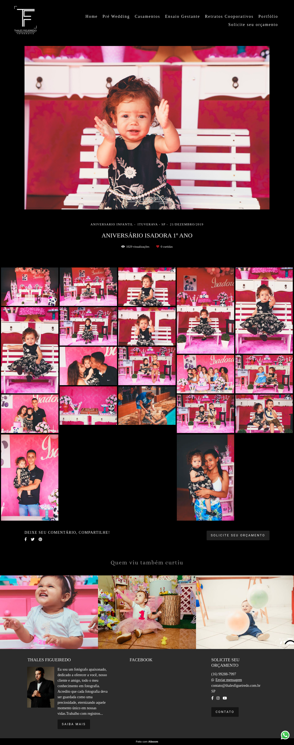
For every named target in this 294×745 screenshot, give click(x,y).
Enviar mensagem (228, 680)
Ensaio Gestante (182, 16)
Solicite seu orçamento (253, 24)
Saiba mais (74, 724)
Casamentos (147, 16)
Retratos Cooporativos (229, 16)
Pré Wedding (116, 16)
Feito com (147, 741)
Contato (225, 712)
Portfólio (268, 16)
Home (91, 16)
